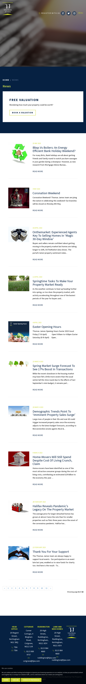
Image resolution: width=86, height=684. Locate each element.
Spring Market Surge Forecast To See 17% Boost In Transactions (54, 367)
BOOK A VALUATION (22, 112)
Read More (38, 171)
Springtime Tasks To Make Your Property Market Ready (53, 283)
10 (42, 588)
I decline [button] (15, 680)
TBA (14, 647)
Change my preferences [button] (31, 680)
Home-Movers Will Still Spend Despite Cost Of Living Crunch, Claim (52, 460)
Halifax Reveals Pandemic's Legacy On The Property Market (53, 507)
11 (46, 588)
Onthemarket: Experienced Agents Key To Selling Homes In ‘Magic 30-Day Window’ (55, 235)
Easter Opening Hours (47, 327)
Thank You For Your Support (51, 552)
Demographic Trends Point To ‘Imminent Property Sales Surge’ (54, 413)
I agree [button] (5, 680)
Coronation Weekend (46, 193)
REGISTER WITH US (49, 13)
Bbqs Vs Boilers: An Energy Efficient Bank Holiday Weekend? (54, 149)
